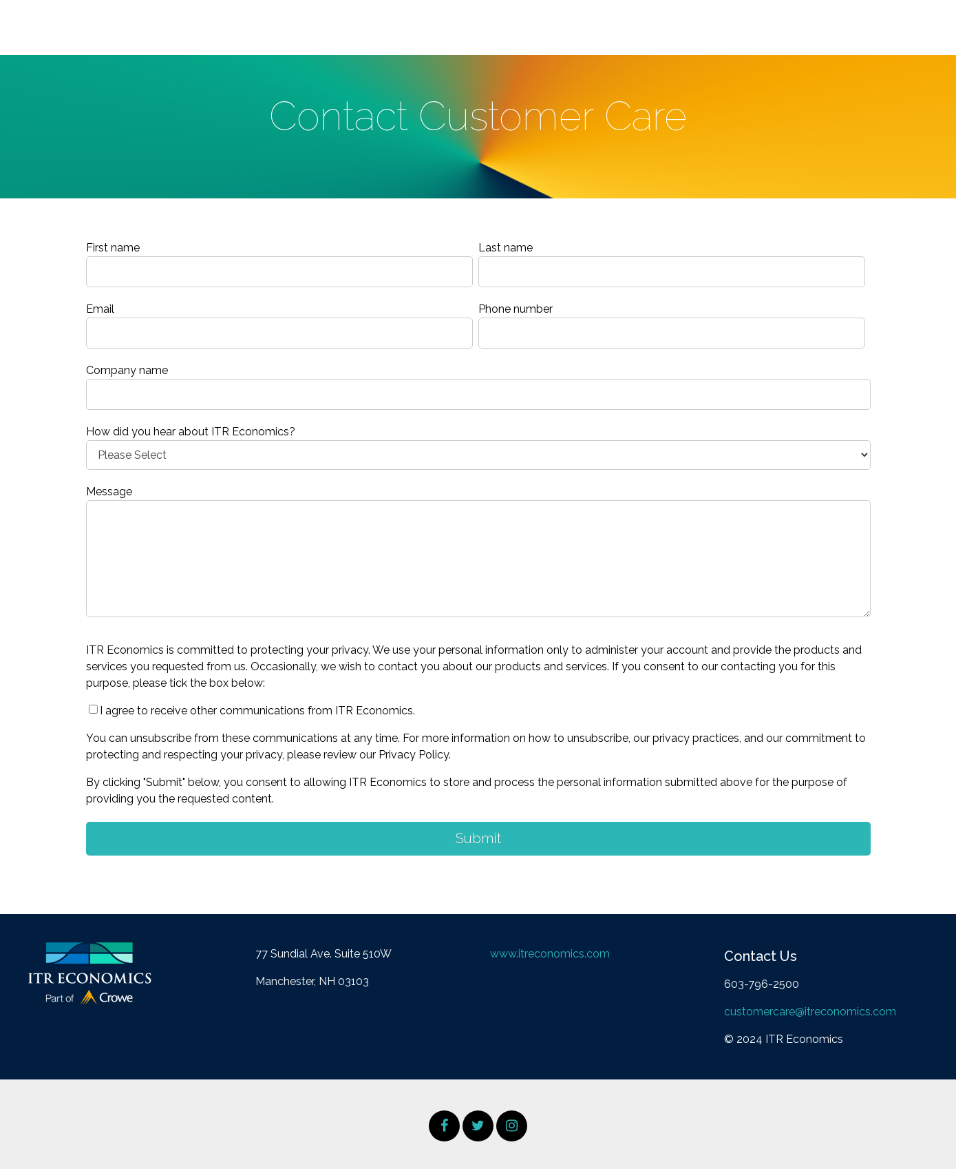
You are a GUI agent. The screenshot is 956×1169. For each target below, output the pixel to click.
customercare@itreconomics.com (810, 1011)
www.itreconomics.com (550, 953)
